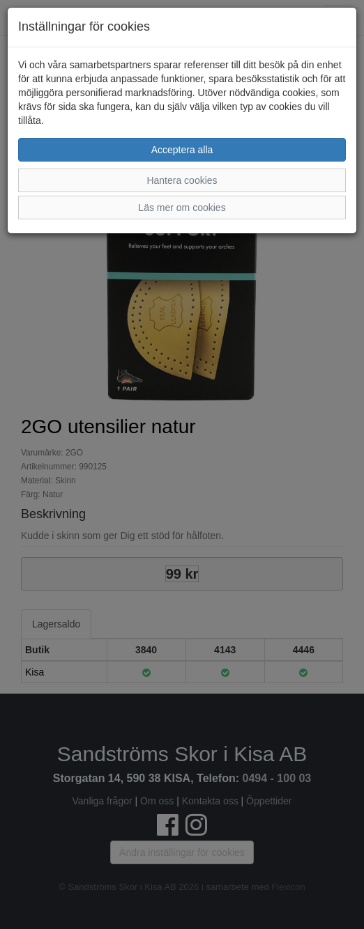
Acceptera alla (182, 149)
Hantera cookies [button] (181, 180)
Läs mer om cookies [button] (181, 207)
